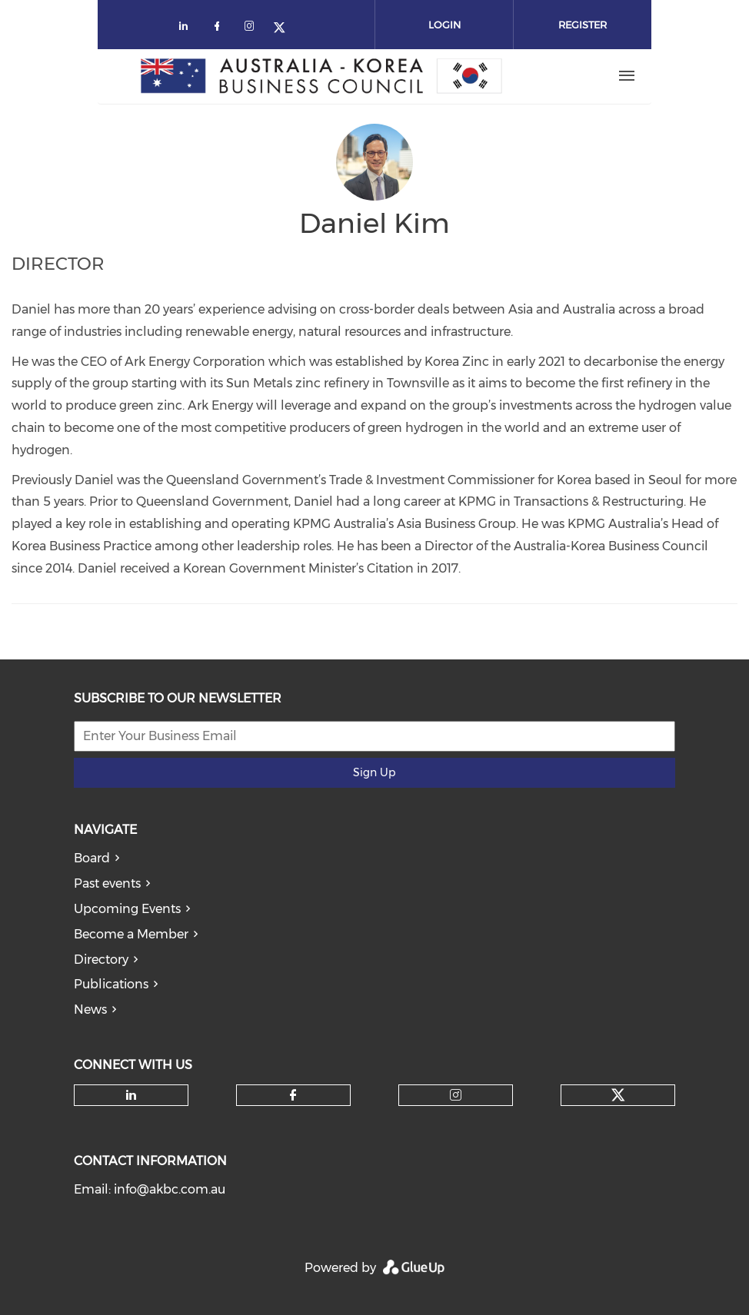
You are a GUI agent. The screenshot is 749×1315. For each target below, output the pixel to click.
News (90, 1009)
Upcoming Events (127, 909)
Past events (107, 883)
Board (92, 858)
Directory (101, 959)
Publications (111, 984)
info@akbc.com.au (169, 1189)
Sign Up (374, 772)
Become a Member (131, 934)
